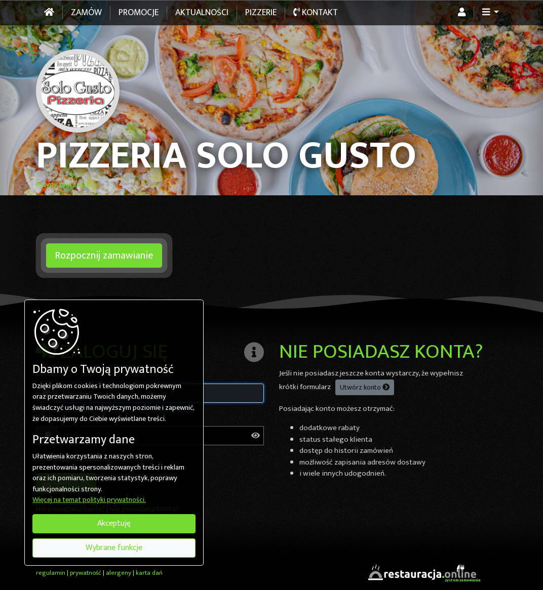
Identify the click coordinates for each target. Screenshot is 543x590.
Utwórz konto (365, 387)
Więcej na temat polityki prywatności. (89, 500)
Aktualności (201, 12)
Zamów (86, 12)
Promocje (139, 12)
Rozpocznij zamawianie (104, 255)
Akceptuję (114, 523)
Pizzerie (261, 12)
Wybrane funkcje (114, 548)
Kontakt (315, 12)
